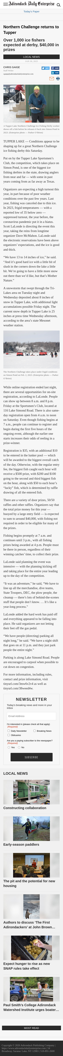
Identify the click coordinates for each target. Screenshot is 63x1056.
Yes (12, 747)
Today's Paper (31, 11)
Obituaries (16, 735)
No (23, 747)
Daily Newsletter (19, 731)
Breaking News (44, 731)
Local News (31, 56)
